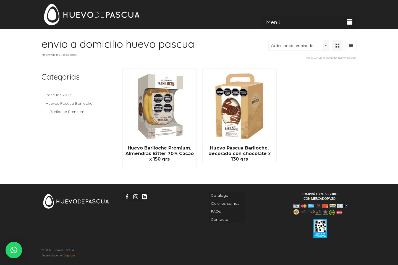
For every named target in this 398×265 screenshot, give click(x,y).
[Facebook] (127, 196)
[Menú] (309, 22)
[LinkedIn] (144, 196)
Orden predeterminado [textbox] (292, 45)
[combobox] (298, 45)
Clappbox (69, 255)
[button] (14, 250)
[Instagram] (136, 196)
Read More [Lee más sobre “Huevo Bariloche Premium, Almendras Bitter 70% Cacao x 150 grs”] (159, 166)
